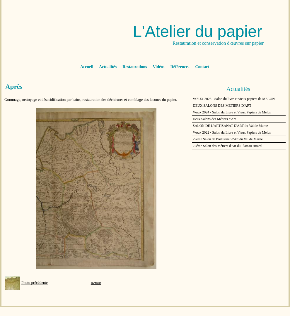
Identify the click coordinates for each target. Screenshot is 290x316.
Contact (202, 67)
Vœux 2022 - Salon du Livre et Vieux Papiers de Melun (232, 132)
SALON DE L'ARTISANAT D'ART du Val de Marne (230, 126)
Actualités (108, 67)
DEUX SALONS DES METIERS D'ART (222, 105)
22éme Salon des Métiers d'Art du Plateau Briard (227, 146)
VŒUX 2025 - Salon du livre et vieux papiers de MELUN (234, 99)
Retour (96, 283)
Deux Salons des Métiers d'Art (214, 119)
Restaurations (134, 67)
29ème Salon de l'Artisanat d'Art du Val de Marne (228, 139)
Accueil (86, 67)
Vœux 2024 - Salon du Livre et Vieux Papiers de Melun (232, 112)
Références (179, 67)
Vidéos (158, 67)
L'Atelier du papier (197, 31)
